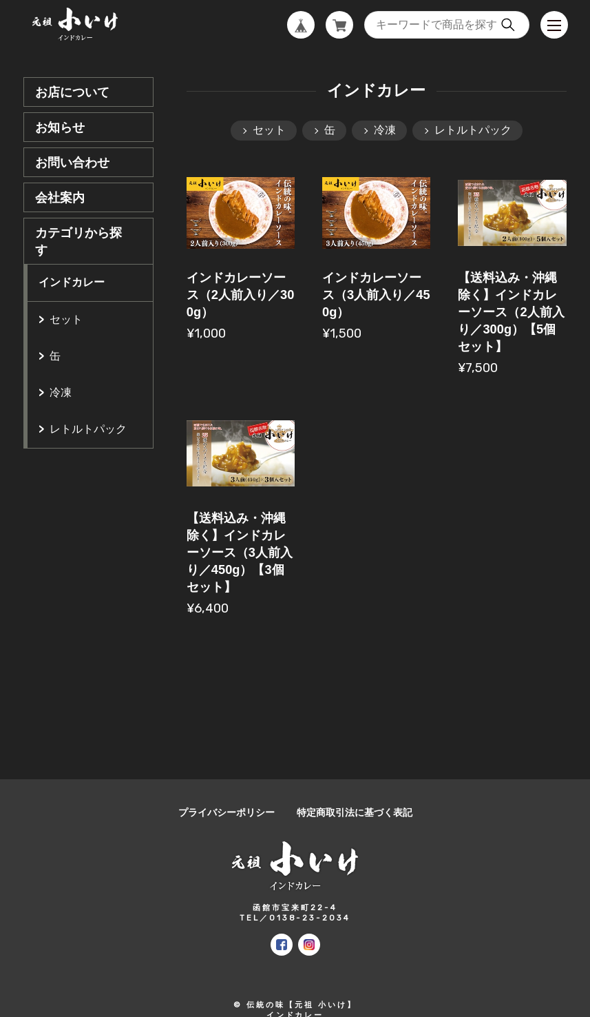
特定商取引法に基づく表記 (354, 813)
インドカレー (72, 282)
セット (66, 319)
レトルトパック (88, 429)
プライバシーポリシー (226, 813)
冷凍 (61, 392)
